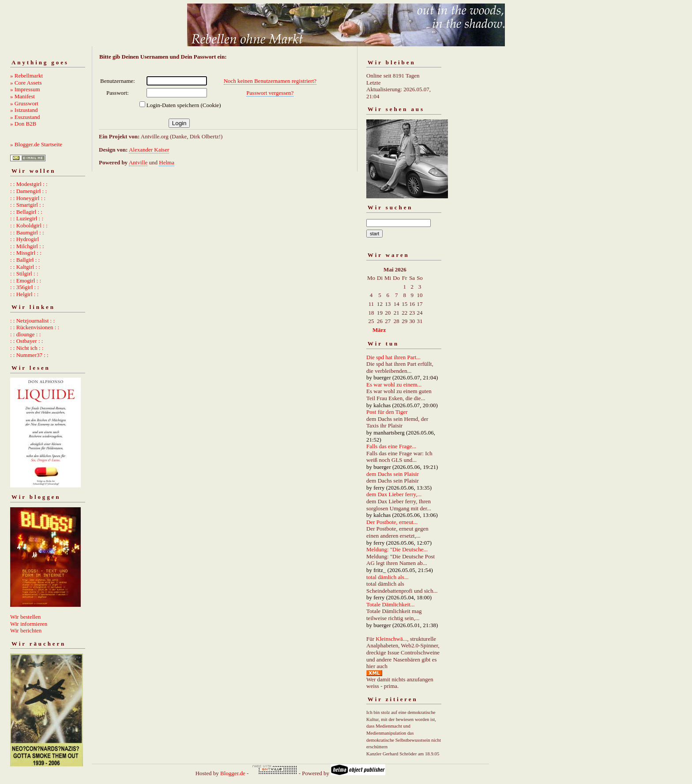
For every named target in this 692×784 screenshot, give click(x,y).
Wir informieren (28, 624)
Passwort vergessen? (269, 92)
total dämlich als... (387, 577)
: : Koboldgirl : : (29, 225)
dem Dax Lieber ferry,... (393, 494)
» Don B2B (23, 123)
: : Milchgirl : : (27, 246)
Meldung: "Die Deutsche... (397, 549)
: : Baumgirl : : (27, 232)
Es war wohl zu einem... (393, 384)
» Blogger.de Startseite (36, 144)
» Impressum (25, 89)
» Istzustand (24, 110)
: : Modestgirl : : (29, 184)
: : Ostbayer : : (26, 341)
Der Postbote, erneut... (391, 522)
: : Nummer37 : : (29, 355)
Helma (166, 162)
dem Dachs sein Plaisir (392, 474)
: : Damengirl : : (28, 191)
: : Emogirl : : (25, 280)
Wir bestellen (25, 616)
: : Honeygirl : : (27, 198)
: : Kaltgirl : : (25, 267)
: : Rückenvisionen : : (34, 327)
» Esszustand (25, 117)
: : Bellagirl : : (26, 211)
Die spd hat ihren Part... (393, 357)
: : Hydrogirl (24, 239)
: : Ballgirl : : (25, 259)
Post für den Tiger (387, 412)
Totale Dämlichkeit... (390, 604)
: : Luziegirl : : (26, 218)
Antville (138, 162)
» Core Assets (26, 82)
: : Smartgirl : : (27, 204)
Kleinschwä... (391, 638)
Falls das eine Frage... (391, 446)
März (379, 330)
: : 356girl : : (24, 287)
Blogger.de (232, 773)
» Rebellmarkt (26, 75)
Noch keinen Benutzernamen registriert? (270, 81)
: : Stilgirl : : (24, 273)
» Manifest (22, 96)
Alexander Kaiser (149, 149)
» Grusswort (24, 103)
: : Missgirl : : (25, 252)
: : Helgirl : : (24, 294)
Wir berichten (25, 630)
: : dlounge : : (25, 334)
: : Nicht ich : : (26, 348)
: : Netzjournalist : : (32, 320)
